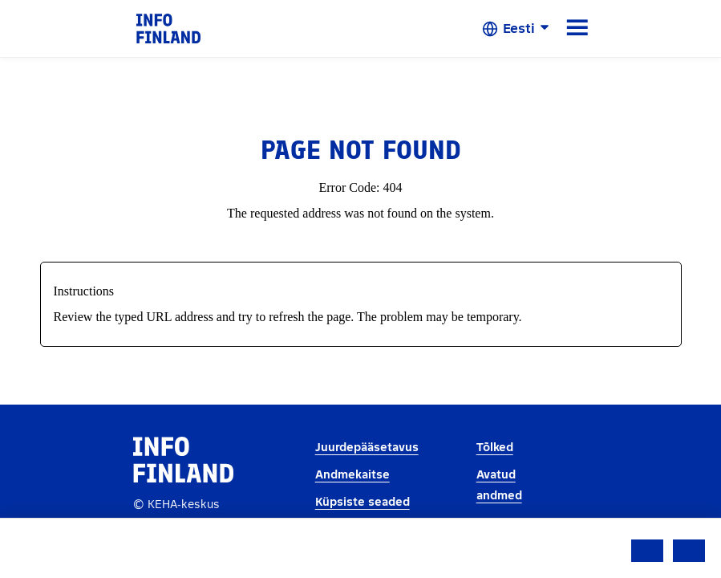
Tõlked (494, 447)
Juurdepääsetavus (367, 447)
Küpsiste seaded (362, 502)
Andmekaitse (352, 475)
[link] (168, 27)
